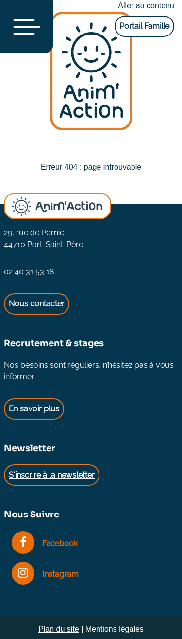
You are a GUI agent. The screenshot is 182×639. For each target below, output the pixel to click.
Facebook (45, 543)
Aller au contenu (146, 5)
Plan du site (58, 629)
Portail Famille (144, 26)
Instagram (45, 574)
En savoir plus (34, 408)
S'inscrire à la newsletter (52, 474)
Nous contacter (37, 303)
